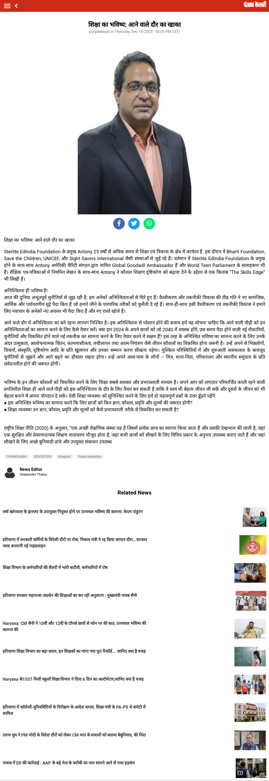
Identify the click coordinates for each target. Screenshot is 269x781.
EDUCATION (42, 456)
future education (89, 456)
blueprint (65, 456)
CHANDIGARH (17, 456)
